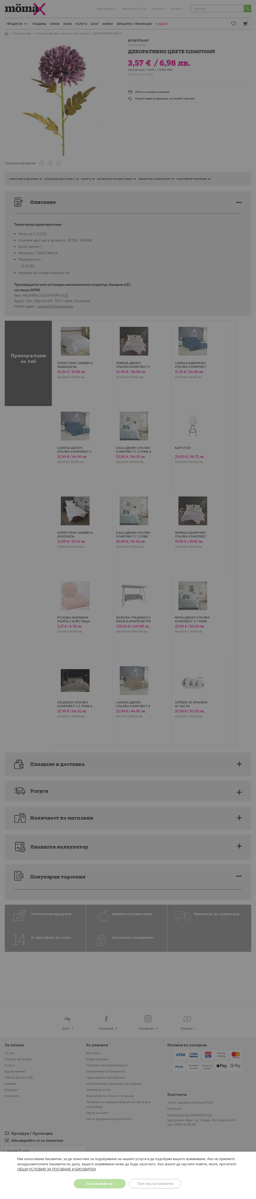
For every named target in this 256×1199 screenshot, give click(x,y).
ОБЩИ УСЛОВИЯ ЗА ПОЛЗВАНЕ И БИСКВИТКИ (56, 1169)
